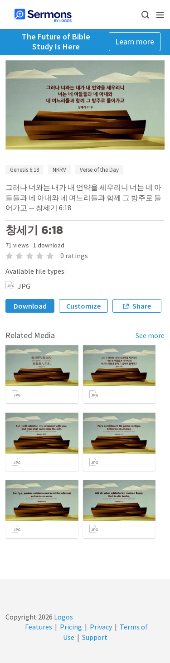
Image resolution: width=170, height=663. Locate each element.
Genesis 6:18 (24, 170)
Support (94, 637)
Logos (63, 616)
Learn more (134, 41)
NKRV (59, 170)
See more (150, 335)
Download (30, 305)
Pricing (71, 626)
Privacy (101, 626)
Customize (83, 305)
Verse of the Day (99, 170)
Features (38, 626)
